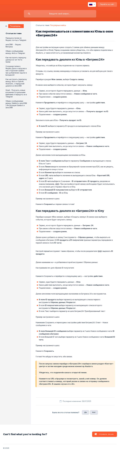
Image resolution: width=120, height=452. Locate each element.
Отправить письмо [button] (106, 434)
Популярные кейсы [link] (58, 25)
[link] (15, 26)
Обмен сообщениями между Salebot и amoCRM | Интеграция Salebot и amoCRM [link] (16, 104)
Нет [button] (93, 412)
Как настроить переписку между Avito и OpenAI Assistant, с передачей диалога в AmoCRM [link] (16, 82)
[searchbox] (60, 14)
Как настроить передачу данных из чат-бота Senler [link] (16, 60)
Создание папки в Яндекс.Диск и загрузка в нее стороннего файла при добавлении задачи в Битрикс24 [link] (16, 70)
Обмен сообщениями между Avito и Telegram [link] (15, 52)
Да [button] (85, 412)
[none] (92, 4)
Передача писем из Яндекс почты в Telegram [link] (16, 39)
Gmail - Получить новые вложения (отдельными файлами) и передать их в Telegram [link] (16, 93)
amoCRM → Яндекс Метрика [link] (13, 46)
